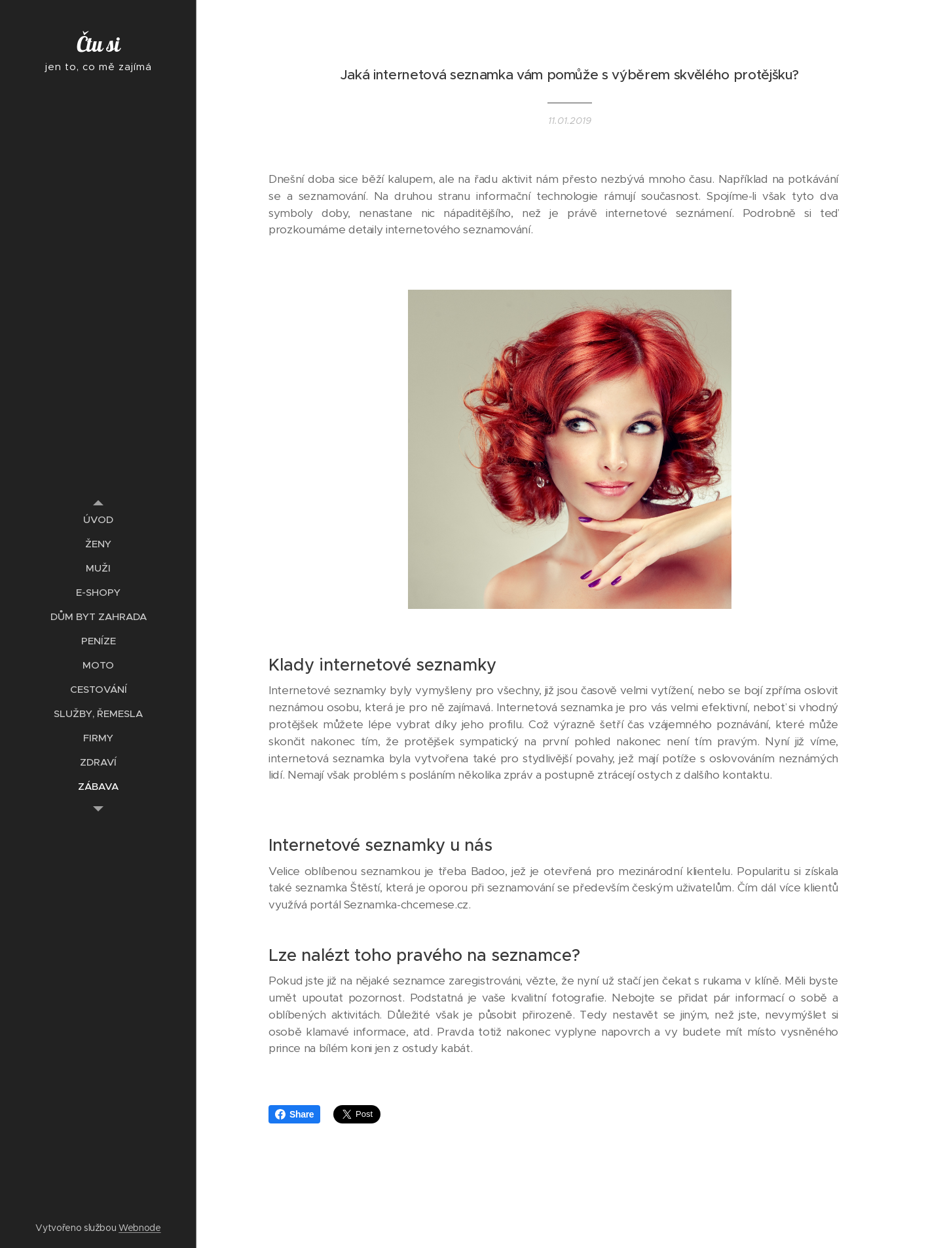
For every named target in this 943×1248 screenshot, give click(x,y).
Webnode (140, 1228)
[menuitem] (98, 519)
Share (294, 1114)
